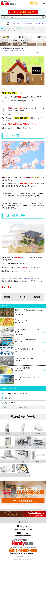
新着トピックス (10, 398)
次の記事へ (38, 297)
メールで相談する (23, 500)
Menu (41, 2)
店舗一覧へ (23, 407)
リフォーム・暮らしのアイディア (13, 50)
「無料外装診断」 (29, 279)
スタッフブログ (10, 403)
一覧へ (23, 297)
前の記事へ (7, 297)
